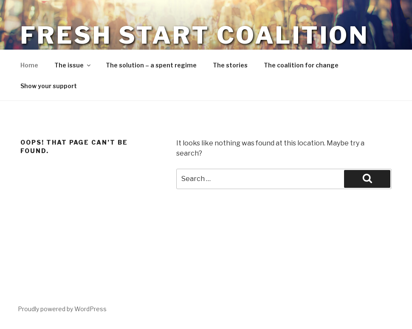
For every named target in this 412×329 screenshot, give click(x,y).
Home (29, 65)
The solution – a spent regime (151, 65)
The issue (73, 65)
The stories (230, 65)
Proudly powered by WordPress (62, 308)
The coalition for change (301, 65)
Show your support (48, 85)
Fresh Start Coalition (194, 35)
